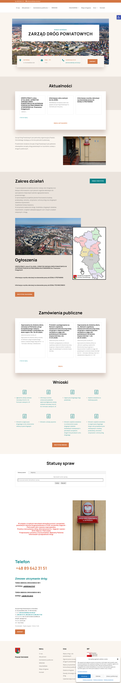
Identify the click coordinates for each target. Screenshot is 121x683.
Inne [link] (93, 8)
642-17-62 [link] (39, 614)
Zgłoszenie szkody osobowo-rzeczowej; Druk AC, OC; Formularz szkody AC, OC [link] (24, 400)
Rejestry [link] (33, 472)
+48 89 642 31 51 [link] (31, 568)
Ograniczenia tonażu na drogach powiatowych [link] (70, 660)
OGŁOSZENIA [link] (72, 8)
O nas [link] (18, 8)
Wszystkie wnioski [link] (60, 445)
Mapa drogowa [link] (85, 8)
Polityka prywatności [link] (87, 680)
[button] (117, 659)
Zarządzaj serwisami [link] (82, 671)
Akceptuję (84, 676)
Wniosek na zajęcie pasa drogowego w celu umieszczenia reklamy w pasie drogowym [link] (25, 424)
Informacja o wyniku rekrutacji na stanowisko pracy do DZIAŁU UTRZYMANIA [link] (88, 100)
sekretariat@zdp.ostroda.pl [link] (72, 62)
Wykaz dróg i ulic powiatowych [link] (68, 655)
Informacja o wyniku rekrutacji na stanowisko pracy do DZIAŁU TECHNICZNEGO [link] (40, 285)
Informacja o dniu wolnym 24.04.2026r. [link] (58, 99)
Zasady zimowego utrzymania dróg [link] (72, 674)
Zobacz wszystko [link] (98, 181)
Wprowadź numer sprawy (61, 477)
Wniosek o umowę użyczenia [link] (48, 422)
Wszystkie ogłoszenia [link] (24, 294)
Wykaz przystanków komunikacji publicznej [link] (70, 666)
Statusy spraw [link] (22, 472)
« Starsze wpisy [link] (23, 117)
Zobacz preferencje (112, 676)
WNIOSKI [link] (55, 8)
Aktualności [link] (26, 8)
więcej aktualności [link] (60, 123)
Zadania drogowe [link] (68, 670)
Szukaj (57, 483)
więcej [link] (60, 366)
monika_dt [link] (33, 335)
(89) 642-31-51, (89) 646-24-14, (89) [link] (26, 614)
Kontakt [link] (101, 8)
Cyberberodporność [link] (69, 679)
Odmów (98, 676)
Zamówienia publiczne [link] (41, 8)
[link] (119, 17)
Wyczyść (63, 483)
